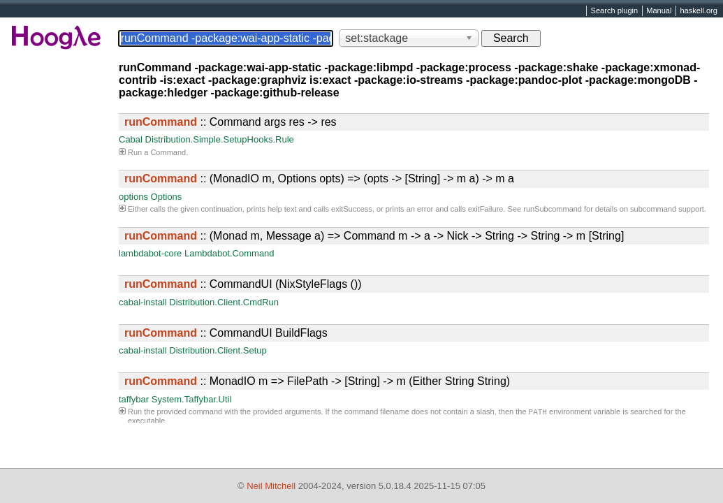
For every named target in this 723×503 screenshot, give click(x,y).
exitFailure (486, 209)
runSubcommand (552, 209)
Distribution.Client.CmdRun (224, 302)
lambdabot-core (150, 253)
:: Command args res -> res (230, 122)
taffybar (134, 399)
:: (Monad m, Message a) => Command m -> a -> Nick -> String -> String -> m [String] (374, 236)
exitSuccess (351, 209)
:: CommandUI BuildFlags (226, 333)
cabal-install (143, 302)
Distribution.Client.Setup (217, 350)
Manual (658, 11)
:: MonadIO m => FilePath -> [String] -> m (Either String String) (317, 381)
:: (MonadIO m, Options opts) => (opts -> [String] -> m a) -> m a (319, 178)
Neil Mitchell (271, 486)
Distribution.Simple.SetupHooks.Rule (219, 139)
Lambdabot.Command (229, 253)
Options (166, 196)
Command (168, 152)
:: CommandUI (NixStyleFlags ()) (243, 284)
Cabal (131, 139)
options (133, 196)
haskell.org (698, 11)
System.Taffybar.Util (192, 399)
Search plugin (614, 11)
